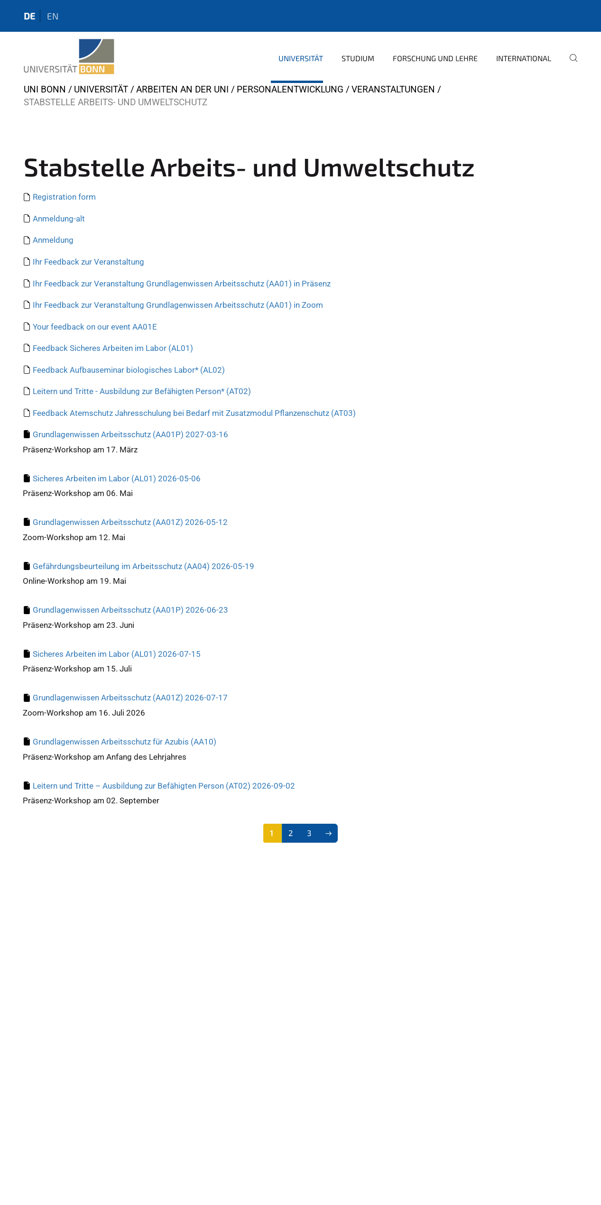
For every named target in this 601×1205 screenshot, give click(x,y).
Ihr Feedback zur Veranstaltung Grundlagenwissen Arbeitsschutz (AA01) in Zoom (178, 305)
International (523, 58)
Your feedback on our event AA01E (95, 326)
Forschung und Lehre (435, 58)
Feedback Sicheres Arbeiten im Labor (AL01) (113, 348)
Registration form (64, 197)
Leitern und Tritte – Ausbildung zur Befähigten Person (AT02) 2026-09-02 (164, 786)
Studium (358, 58)
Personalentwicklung (290, 89)
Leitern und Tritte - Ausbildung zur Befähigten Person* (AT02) (142, 391)
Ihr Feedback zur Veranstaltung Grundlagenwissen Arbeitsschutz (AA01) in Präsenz (182, 283)
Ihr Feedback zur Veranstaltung (88, 262)
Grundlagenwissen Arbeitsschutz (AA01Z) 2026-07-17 (130, 697)
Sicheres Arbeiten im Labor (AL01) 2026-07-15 (117, 654)
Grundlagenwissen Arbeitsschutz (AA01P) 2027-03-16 (130, 434)
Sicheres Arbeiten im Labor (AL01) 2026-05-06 (117, 478)
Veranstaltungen (393, 89)
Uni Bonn (45, 89)
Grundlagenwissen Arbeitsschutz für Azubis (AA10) (124, 741)
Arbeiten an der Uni (182, 89)
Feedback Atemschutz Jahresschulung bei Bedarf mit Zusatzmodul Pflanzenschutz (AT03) (194, 413)
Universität (300, 58)
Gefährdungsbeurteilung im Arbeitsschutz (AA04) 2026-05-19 (143, 566)
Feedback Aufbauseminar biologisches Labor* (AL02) (129, 370)
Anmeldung (53, 240)
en (52, 15)
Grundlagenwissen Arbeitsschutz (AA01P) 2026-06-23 (130, 610)
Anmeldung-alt (59, 218)
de (29, 15)
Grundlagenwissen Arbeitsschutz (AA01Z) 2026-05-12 (130, 522)
